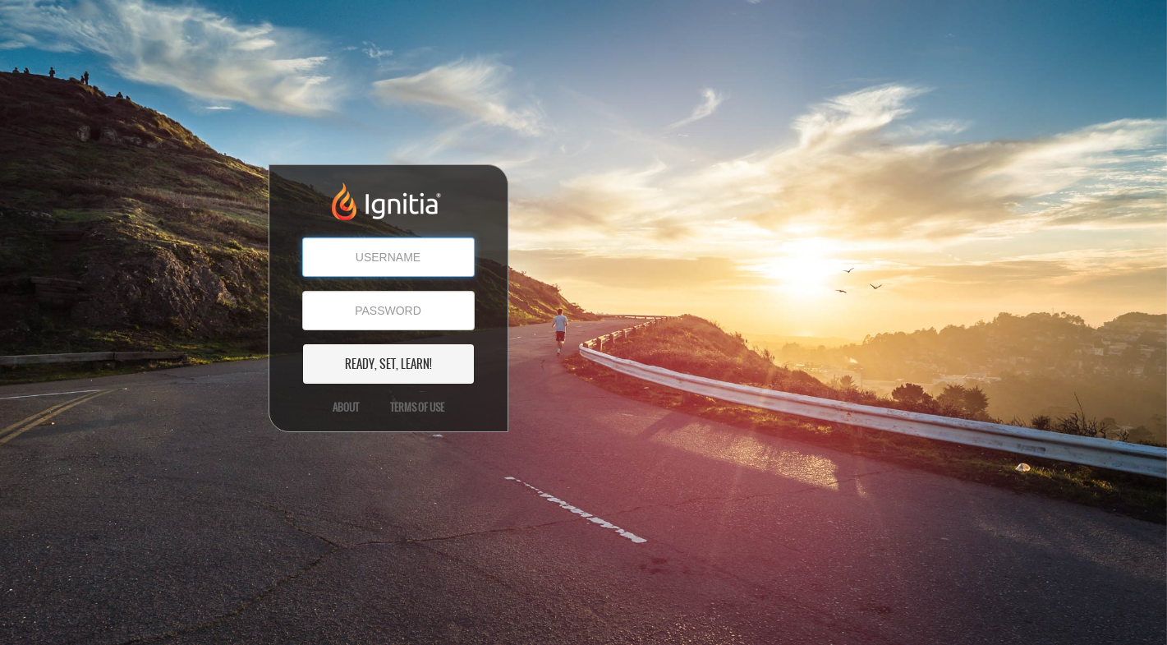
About (346, 407)
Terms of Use (417, 407)
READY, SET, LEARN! (388, 364)
